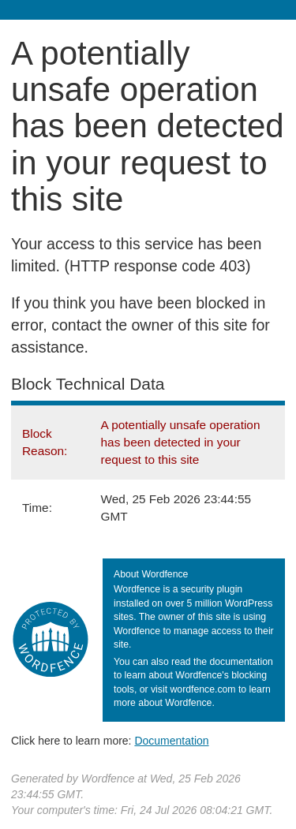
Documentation (171, 740)
